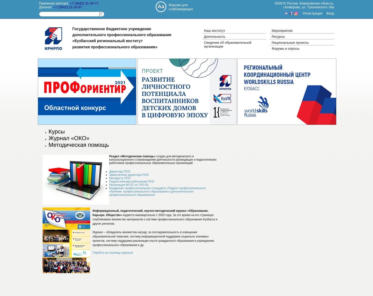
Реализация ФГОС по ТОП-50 (128, 185)
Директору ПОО (119, 171)
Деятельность (214, 37)
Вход (330, 13)
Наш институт (214, 31)
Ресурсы (278, 37)
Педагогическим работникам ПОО (131, 181)
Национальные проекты (290, 42)
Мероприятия (282, 31)
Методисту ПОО (120, 178)
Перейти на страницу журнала (113, 252)
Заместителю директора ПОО (129, 175)
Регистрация (312, 13)
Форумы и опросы (285, 48)
